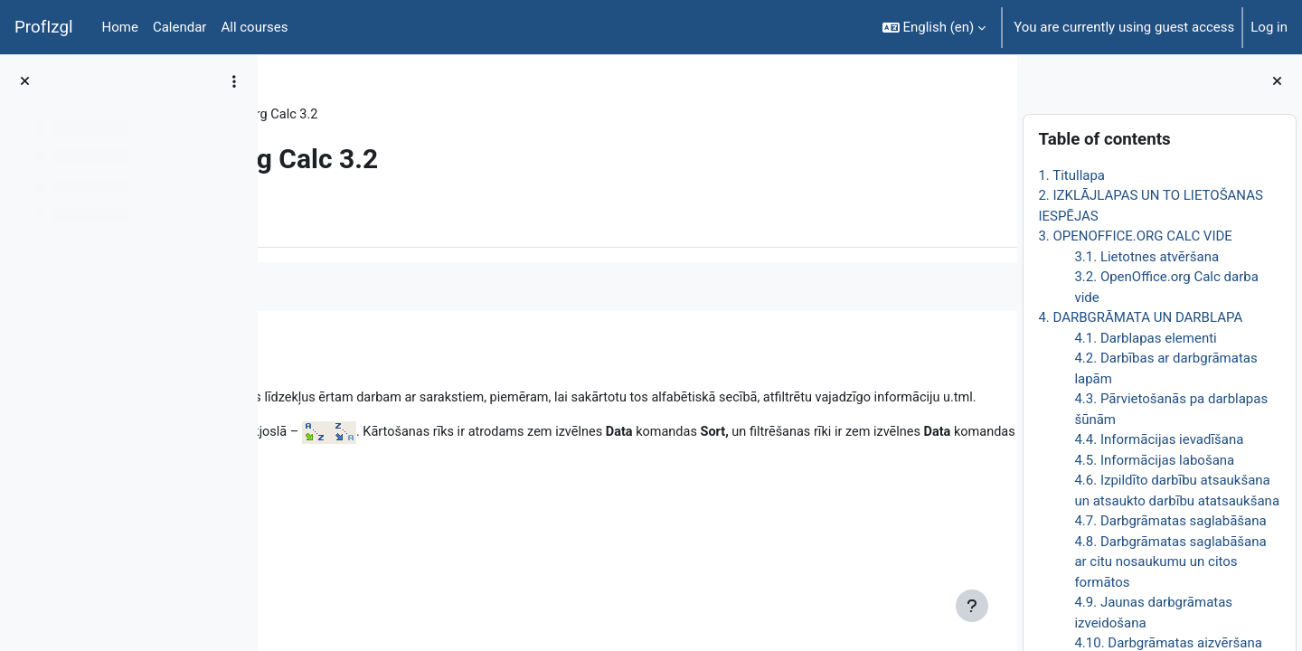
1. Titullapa (1071, 175)
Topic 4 (395, 115)
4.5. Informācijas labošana (1154, 460)
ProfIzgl (43, 27)
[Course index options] (234, 81)
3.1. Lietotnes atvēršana (1146, 257)
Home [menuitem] (120, 27)
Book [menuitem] (322, 220)
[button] (934, 27)
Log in (1269, 27)
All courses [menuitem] (254, 27)
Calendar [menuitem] (180, 27)
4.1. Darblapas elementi (1145, 338)
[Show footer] (972, 606)
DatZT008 (323, 115)
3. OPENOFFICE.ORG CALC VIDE (1134, 236)
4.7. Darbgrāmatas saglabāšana (1170, 521)
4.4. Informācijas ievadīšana (1158, 439)
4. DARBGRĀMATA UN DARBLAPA (1140, 317)
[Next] (997, 360)
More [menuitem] (383, 220)
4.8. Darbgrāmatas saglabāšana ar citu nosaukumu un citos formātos (1170, 561)
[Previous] (278, 360)
